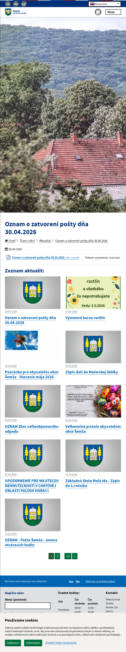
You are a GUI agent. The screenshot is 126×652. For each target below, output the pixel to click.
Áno (71, 581)
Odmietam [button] (33, 643)
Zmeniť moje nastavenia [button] (61, 642)
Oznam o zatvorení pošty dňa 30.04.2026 (81, 241)
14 (67, 556)
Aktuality (45, 241)
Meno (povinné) (16, 599)
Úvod (10, 241)
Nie (78, 581)
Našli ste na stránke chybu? (100, 581)
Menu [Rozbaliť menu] (113, 12)
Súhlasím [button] (13, 643)
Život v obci (27, 241)
